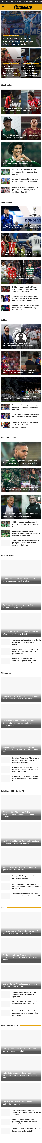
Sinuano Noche (28, 2)
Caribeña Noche (15, 2)
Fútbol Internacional (10, 35)
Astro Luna (4, 2)
